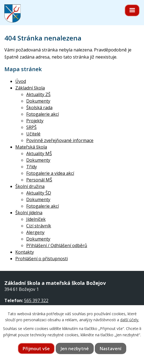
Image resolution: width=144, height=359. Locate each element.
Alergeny (35, 232)
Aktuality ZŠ (38, 94)
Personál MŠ (39, 180)
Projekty (34, 121)
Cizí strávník (38, 226)
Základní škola (30, 88)
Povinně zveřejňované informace (59, 140)
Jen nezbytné (75, 349)
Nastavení (110, 349)
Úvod (20, 81)
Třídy (31, 167)
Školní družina (30, 186)
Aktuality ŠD (38, 193)
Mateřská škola (31, 147)
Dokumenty (38, 101)
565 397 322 (36, 300)
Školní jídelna (28, 213)
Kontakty (24, 252)
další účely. (129, 319)
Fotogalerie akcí (42, 114)
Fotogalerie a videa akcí (50, 173)
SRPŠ (31, 127)
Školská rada (39, 108)
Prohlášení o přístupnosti (41, 259)
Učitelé (33, 134)
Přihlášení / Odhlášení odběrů (56, 245)
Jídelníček (36, 219)
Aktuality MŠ (39, 153)
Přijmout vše (36, 349)
